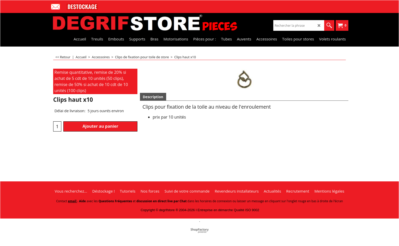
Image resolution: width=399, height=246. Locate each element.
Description (153, 96)
